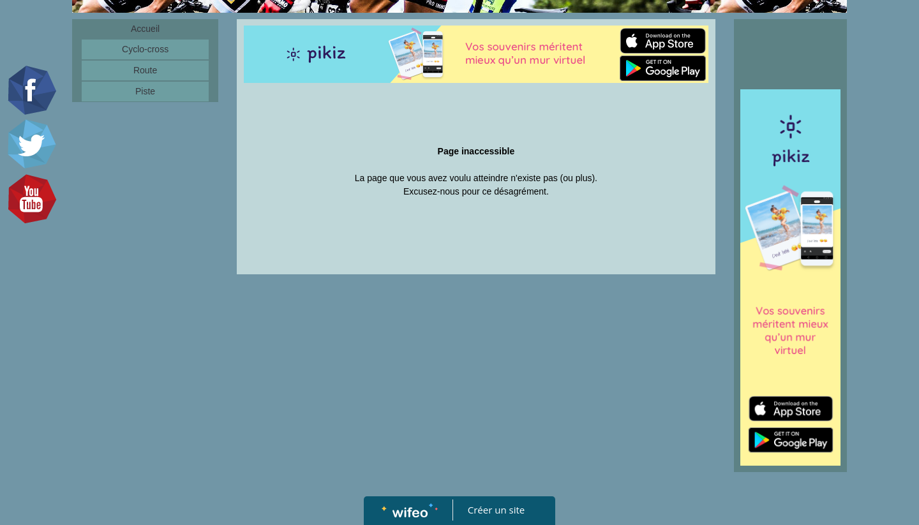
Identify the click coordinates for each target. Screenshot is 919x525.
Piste (145, 91)
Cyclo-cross (145, 49)
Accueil (145, 29)
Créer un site (496, 509)
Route (145, 70)
